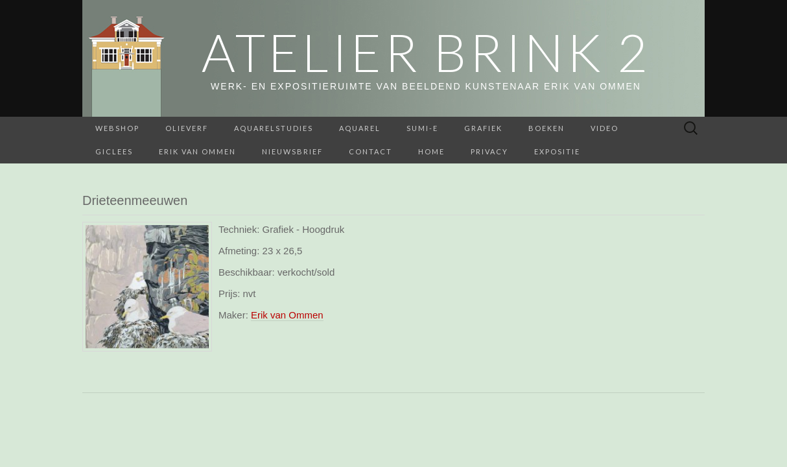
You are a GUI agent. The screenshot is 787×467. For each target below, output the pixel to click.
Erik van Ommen (197, 151)
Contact (370, 151)
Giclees (114, 151)
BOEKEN (546, 128)
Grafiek (483, 128)
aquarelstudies (273, 128)
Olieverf (186, 128)
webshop (117, 128)
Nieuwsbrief (292, 151)
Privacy (489, 151)
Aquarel (360, 128)
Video (604, 128)
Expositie (557, 151)
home (431, 151)
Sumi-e (422, 128)
